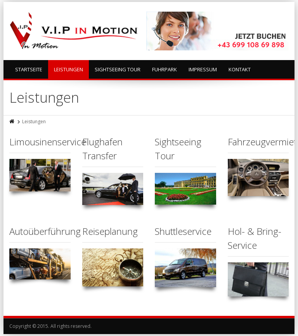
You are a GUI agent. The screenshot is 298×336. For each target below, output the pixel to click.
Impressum (203, 69)
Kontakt (240, 69)
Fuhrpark (164, 69)
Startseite (28, 69)
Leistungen (68, 69)
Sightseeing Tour (117, 69)
